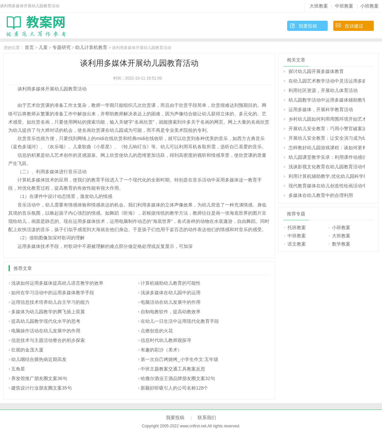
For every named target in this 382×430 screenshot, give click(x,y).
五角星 (18, 368)
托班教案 (296, 227)
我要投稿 (308, 26)
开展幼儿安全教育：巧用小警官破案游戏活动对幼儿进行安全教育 (326, 128)
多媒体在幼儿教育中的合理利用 (320, 195)
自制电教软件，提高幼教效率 (171, 311)
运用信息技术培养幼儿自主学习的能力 (50, 302)
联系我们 (207, 417)
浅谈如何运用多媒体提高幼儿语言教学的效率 (57, 283)
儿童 (43, 47)
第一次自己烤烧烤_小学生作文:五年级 (179, 359)
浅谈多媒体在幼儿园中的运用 (171, 292)
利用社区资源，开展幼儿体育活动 (323, 90)
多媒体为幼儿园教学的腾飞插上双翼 (48, 311)
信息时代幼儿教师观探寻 (166, 340)
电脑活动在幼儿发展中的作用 (171, 302)
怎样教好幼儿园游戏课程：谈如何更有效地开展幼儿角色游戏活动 (326, 147)
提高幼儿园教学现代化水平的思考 (45, 321)
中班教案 (344, 6)
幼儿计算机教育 (91, 47)
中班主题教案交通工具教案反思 (173, 368)
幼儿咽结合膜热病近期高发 (39, 359)
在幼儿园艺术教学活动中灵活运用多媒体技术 (326, 81)
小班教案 (369, 6)
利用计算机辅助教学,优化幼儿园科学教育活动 (326, 176)
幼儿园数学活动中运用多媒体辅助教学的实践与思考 (326, 100)
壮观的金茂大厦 (27, 349)
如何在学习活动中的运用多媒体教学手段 (52, 292)
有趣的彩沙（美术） (161, 349)
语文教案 (296, 244)
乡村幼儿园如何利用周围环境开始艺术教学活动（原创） (326, 119)
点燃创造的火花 (157, 330)
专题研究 (61, 47)
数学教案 (341, 244)
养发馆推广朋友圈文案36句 (39, 378)
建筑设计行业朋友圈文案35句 (41, 388)
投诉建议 (354, 26)
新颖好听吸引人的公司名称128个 (174, 388)
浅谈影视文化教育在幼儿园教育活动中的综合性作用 (326, 166)
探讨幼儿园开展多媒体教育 (316, 71)
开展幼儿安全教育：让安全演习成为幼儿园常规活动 (326, 138)
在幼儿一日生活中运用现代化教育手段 (180, 321)
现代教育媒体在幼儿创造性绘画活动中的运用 (326, 185)
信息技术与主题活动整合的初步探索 (48, 340)
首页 (29, 47)
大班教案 (319, 6)
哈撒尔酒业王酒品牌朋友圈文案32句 (178, 378)
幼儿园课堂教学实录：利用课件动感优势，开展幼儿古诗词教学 (326, 157)
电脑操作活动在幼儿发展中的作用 (45, 330)
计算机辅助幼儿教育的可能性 (171, 283)
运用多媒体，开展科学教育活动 (320, 109)
